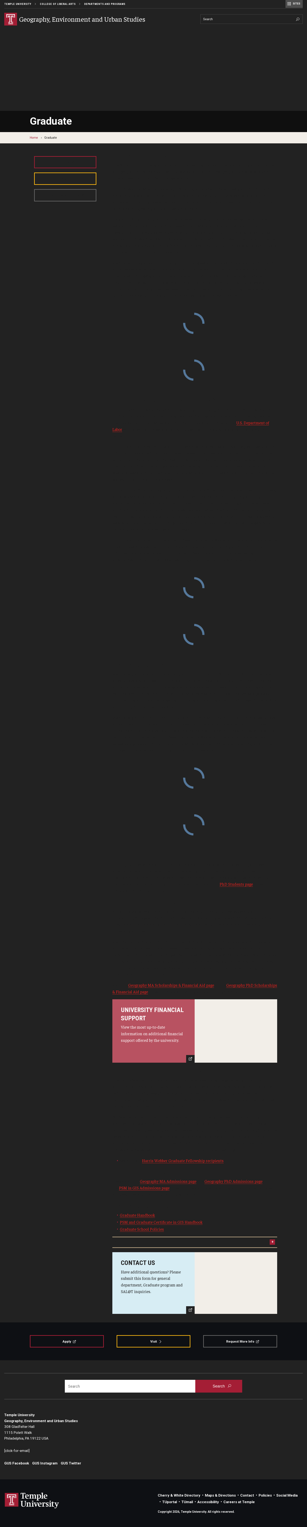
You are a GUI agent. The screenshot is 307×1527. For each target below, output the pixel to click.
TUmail (187, 1502)
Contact (247, 1495)
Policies (265, 1495)
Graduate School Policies (142, 1229)
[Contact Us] (194, 1283)
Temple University (17, 4)
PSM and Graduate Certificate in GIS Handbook (161, 1222)
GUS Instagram (45, 1463)
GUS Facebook (16, 1463)
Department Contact (132, 1242)
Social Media (287, 1495)
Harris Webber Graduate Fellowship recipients (183, 1160)
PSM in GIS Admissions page (144, 1187)
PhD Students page (236, 884)
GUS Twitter (71, 1463)
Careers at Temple (239, 1502)
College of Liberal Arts (58, 4)
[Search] (251, 19)
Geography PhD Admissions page (233, 1181)
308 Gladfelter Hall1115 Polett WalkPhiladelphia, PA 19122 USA (26, 1432)
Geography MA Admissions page (168, 1181)
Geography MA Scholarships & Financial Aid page (171, 985)
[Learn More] (194, 1031)
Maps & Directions (220, 1495)
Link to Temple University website (32, 1500)
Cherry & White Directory (179, 1495)
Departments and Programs (104, 4)
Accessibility (208, 1502)
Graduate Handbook (137, 1215)
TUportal (169, 1502)
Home (34, 137)
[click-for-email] (17, 1451)
